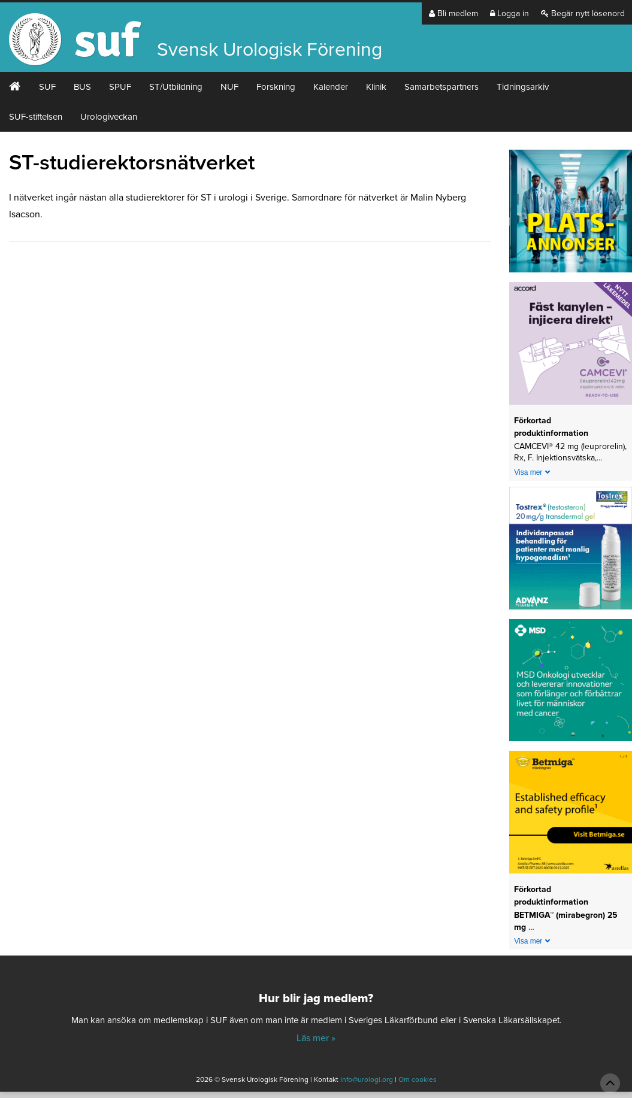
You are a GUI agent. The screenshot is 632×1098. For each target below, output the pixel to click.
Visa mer (528, 472)
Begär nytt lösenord (583, 13)
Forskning (275, 86)
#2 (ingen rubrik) (15, 87)
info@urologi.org (366, 1079)
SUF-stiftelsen (35, 116)
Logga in (509, 13)
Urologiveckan (108, 116)
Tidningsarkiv (523, 86)
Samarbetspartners (441, 86)
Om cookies (417, 1079)
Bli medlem (453, 13)
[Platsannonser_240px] (570, 215)
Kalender (330, 86)
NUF (229, 86)
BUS (82, 86)
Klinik (376, 86)
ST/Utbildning (175, 86)
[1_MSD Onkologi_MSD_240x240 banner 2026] (570, 684)
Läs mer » (316, 1038)
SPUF (120, 86)
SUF (47, 86)
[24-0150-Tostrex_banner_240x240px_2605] (570, 552)
